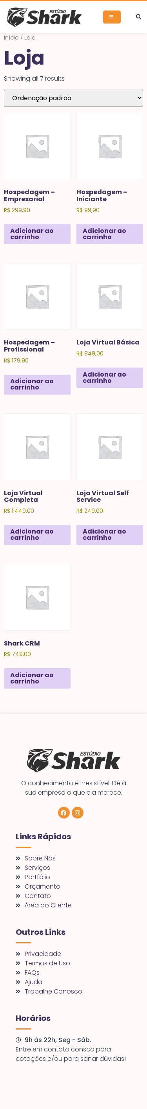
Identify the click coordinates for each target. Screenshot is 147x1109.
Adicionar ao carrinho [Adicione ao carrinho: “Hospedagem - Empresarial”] (32, 234)
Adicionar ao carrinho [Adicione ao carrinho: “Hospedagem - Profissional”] (32, 384)
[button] (138, 17)
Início (11, 37)
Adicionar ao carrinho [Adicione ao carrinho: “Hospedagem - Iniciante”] (104, 234)
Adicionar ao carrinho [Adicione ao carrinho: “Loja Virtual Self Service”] (104, 534)
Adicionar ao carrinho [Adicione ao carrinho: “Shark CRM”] (32, 678)
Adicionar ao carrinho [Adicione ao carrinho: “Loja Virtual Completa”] (32, 534)
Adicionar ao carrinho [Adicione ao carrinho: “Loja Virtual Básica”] (104, 377)
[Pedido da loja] (73, 98)
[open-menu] (112, 17)
